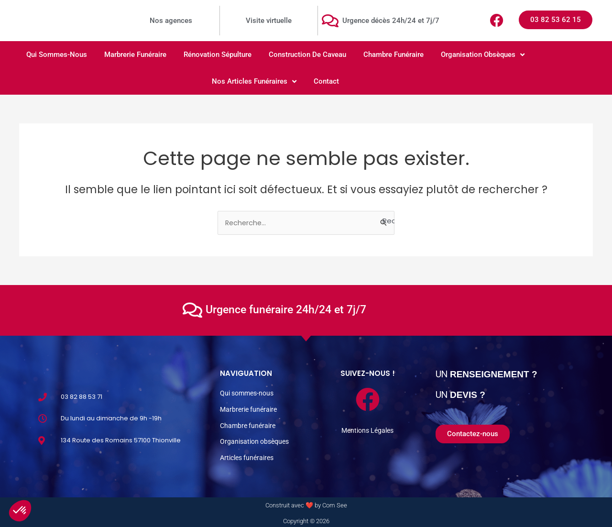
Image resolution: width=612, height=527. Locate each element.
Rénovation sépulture (217, 54)
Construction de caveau (307, 54)
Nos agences (171, 20)
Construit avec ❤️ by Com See (306, 503)
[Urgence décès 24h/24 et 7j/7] (330, 20)
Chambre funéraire (393, 54)
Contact (326, 81)
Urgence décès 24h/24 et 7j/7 (390, 20)
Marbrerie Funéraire (135, 54)
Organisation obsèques (483, 54)
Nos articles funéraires (254, 81)
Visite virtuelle (269, 20)
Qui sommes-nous (56, 54)
